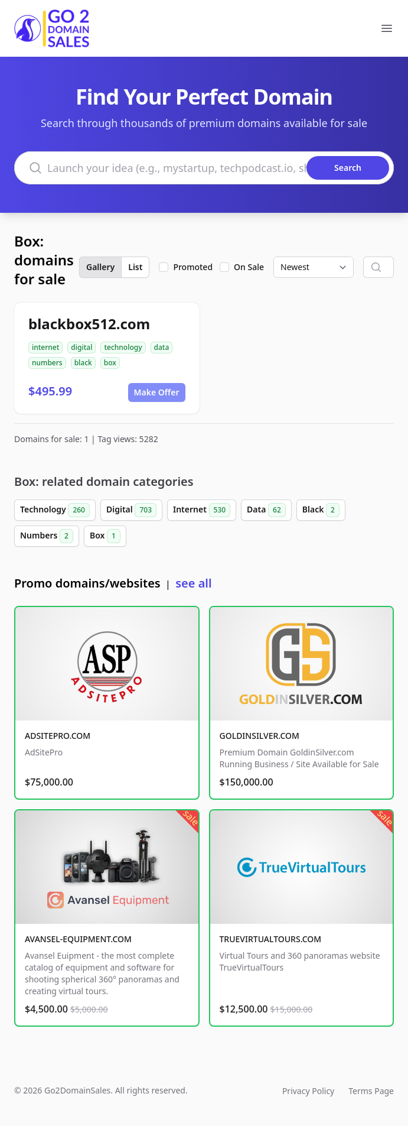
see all (193, 583)
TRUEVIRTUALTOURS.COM (271, 939)
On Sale (249, 266)
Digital (131, 510)
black (83, 363)
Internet (201, 510)
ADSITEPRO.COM (57, 735)
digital (81, 347)
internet (45, 347)
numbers (47, 363)
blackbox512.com (89, 323)
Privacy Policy (308, 1090)
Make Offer (156, 392)
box (110, 363)
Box (105, 536)
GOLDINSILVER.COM (259, 735)
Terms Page (371, 1090)
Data (266, 510)
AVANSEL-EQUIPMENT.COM (78, 939)
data (161, 347)
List (135, 266)
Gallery (100, 266)
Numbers (46, 536)
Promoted (193, 266)
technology (123, 347)
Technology (55, 510)
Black (321, 510)
